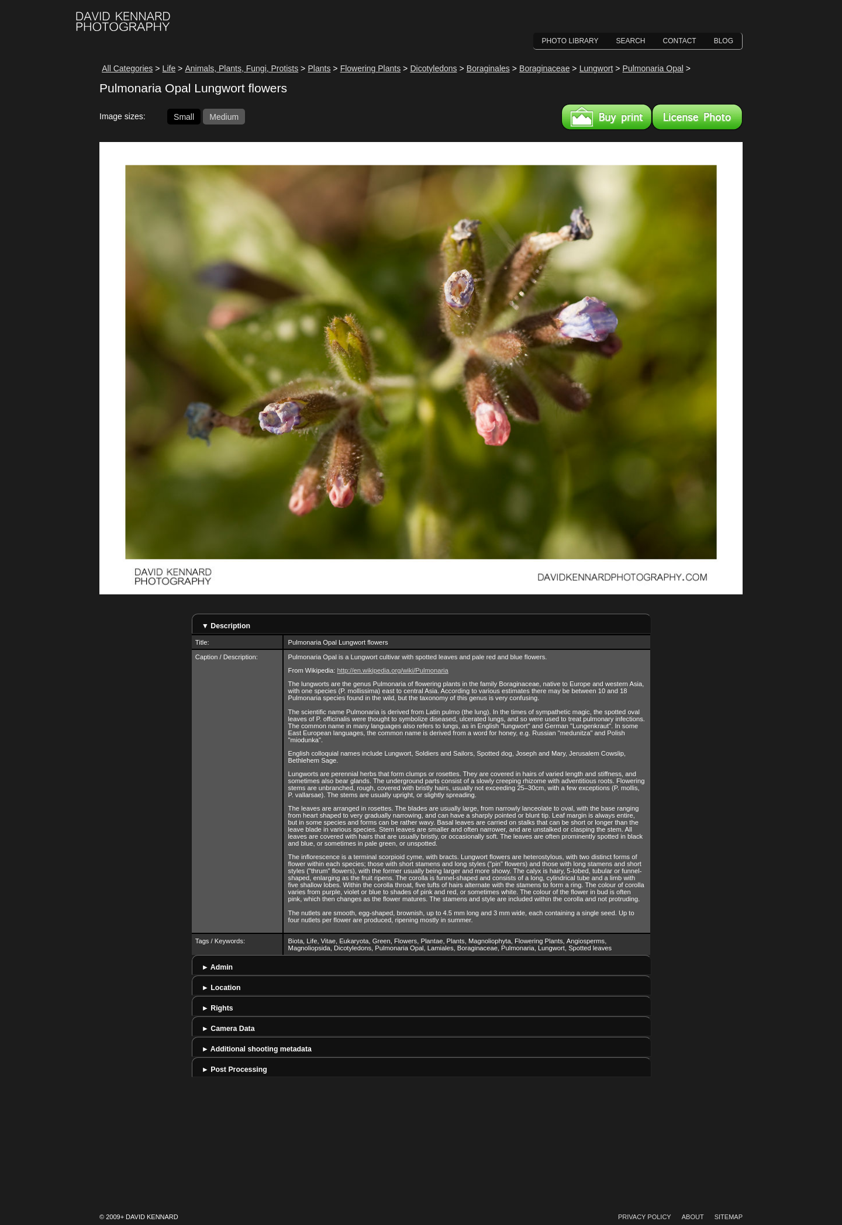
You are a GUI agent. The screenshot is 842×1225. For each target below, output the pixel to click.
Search (631, 41)
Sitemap (729, 1216)
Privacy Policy (644, 1216)
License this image (697, 116)
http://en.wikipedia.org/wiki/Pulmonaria (392, 670)
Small (184, 116)
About (693, 1216)
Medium (224, 116)
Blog (723, 41)
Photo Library (570, 41)
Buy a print (606, 116)
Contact (679, 41)
